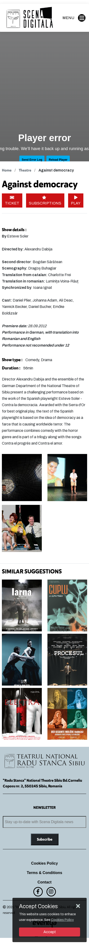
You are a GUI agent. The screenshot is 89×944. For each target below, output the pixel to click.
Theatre (25, 170)
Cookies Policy (44, 863)
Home (7, 170)
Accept (49, 932)
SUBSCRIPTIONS (45, 200)
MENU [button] (73, 18)
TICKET (12, 200)
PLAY (76, 200)
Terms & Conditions (44, 873)
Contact (45, 882)
